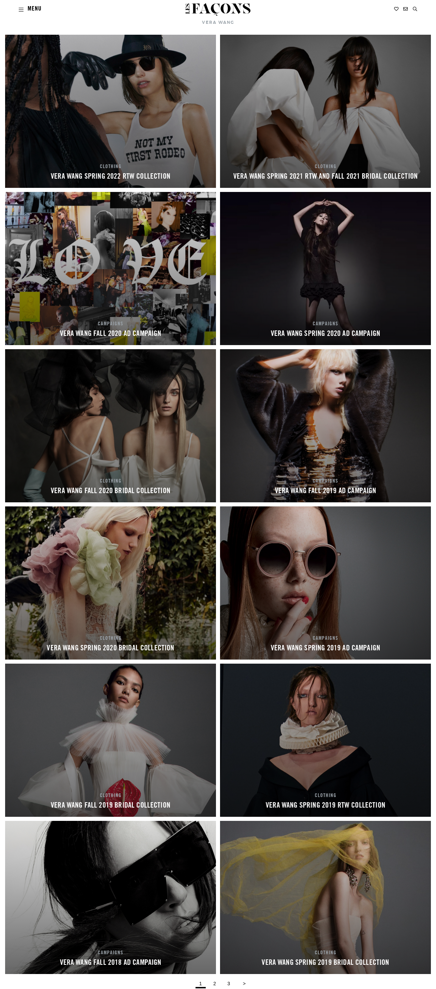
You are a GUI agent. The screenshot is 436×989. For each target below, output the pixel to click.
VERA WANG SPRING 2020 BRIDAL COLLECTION (110, 648)
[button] (415, 9)
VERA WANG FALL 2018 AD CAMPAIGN (110, 963)
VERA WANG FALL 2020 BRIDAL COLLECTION (110, 491)
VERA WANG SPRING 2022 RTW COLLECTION (110, 177)
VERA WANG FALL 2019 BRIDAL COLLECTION (110, 806)
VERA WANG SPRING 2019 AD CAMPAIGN (325, 648)
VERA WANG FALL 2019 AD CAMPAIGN (325, 491)
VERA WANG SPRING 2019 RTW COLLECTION (325, 806)
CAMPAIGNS (110, 324)
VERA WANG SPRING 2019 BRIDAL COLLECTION (325, 963)
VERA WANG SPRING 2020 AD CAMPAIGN (325, 334)
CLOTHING (111, 167)
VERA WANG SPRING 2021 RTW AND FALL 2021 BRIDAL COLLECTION (325, 177)
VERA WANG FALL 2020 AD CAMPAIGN (110, 334)
